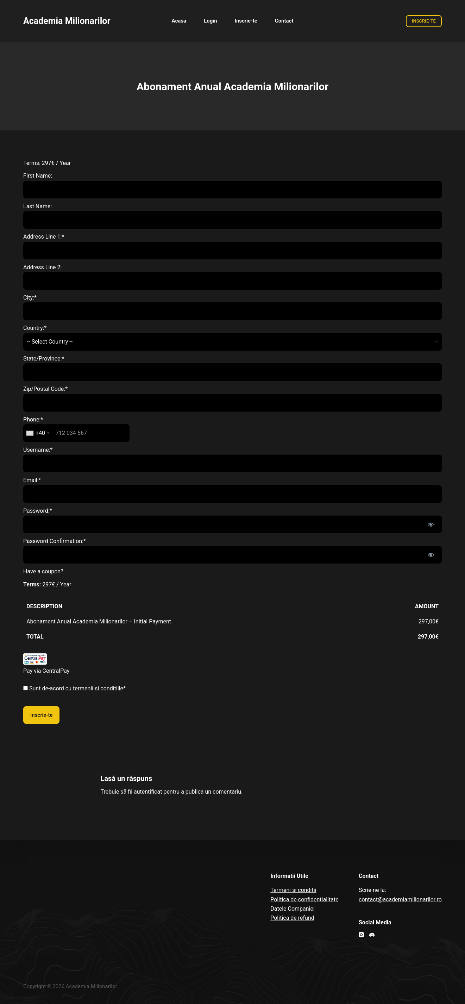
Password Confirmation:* (54, 541)
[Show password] (431, 524)
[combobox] (37, 433)
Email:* (32, 480)
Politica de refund (292, 917)
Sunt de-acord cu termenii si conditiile (76, 688)
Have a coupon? (43, 571)
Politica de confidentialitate (304, 899)
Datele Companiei (292, 908)
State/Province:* (43, 358)
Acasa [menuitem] (179, 21)
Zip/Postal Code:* (45, 389)
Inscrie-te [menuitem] (246, 21)
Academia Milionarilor (67, 21)
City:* (30, 297)
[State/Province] (232, 372)
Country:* (34, 328)
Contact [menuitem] (284, 21)
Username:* (37, 449)
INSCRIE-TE (424, 21)
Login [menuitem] (210, 21)
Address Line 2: (42, 267)
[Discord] (372, 934)
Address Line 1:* (43, 236)
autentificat (148, 791)
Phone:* (33, 419)
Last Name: (37, 206)
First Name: (37, 175)
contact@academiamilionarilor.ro (400, 899)
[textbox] (76, 433)
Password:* (37, 510)
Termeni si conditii (293, 890)
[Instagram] (361, 934)
